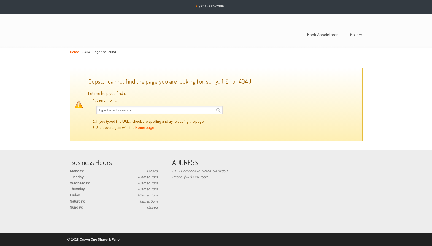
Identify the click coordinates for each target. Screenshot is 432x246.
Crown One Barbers (90, 29)
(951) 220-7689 (211, 6)
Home (74, 52)
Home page (144, 127)
